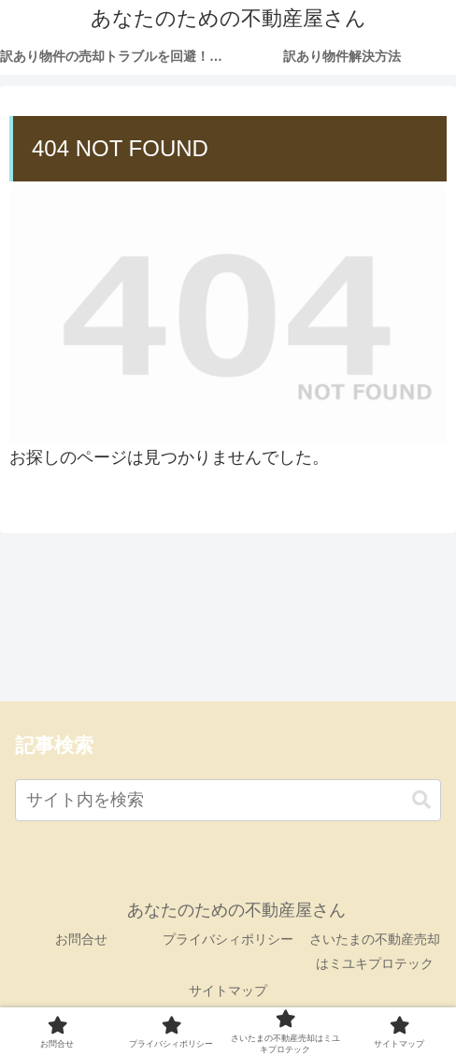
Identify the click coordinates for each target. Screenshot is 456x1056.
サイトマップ (228, 990)
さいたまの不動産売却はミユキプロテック (374, 951)
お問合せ (81, 939)
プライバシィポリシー (228, 939)
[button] (421, 800)
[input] (228, 800)
